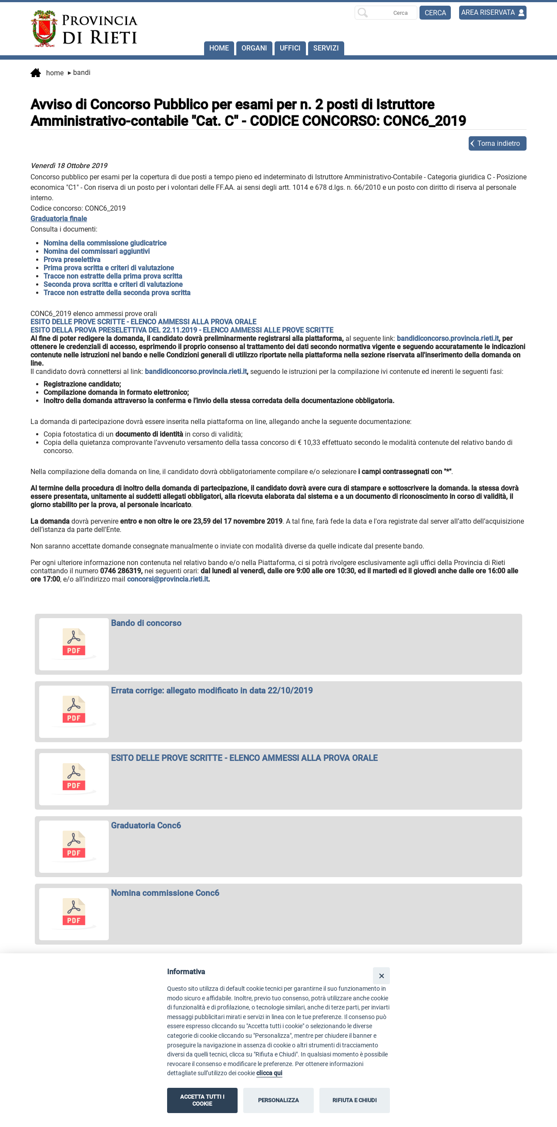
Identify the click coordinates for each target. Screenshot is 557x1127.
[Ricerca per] (386, 13)
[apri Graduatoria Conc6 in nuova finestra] (278, 826)
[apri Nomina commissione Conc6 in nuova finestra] (278, 893)
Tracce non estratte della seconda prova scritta (117, 293)
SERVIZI (326, 48)
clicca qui (269, 1073)
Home (219, 48)
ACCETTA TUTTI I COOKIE (202, 1100)
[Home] (80, 28)
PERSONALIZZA (278, 1100)
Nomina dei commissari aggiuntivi (97, 251)
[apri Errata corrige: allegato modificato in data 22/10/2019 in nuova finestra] (278, 691)
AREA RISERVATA (488, 12)
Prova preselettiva (72, 260)
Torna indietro (498, 143)
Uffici (290, 48)
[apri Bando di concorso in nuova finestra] (278, 623)
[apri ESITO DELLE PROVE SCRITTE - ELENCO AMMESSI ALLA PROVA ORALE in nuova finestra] (278, 758)
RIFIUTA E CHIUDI (354, 1100)
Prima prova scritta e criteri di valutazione (109, 268)
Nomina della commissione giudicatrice (105, 243)
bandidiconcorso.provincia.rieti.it (448, 338)
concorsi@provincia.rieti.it (167, 579)
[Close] (381, 975)
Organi (254, 48)
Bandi (79, 72)
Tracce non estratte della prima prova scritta (113, 276)
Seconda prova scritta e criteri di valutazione (113, 284)
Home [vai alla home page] (47, 73)
